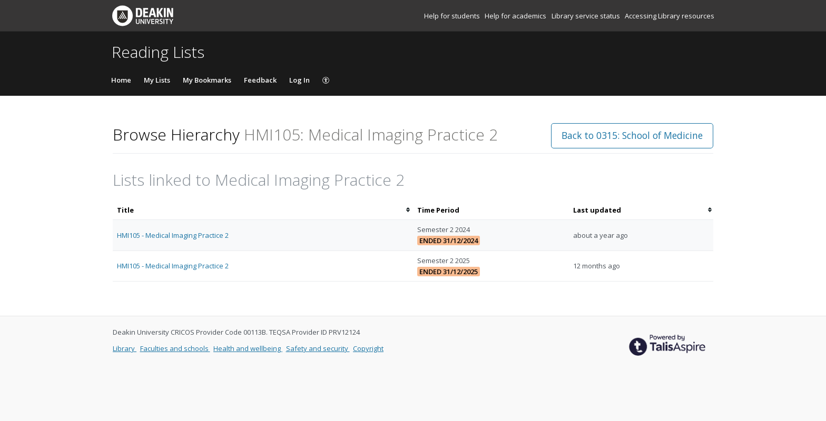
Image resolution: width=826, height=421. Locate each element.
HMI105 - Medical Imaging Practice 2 (173, 235)
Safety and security (318, 348)
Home (121, 80)
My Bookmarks (207, 80)
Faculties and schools (175, 348)
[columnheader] (263, 210)
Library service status (587, 16)
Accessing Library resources (669, 16)
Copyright (368, 348)
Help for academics (516, 16)
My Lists (157, 80)
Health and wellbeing (247, 348)
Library (124, 348)
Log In (299, 80)
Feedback (260, 80)
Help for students (452, 16)
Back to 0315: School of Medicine (632, 135)
